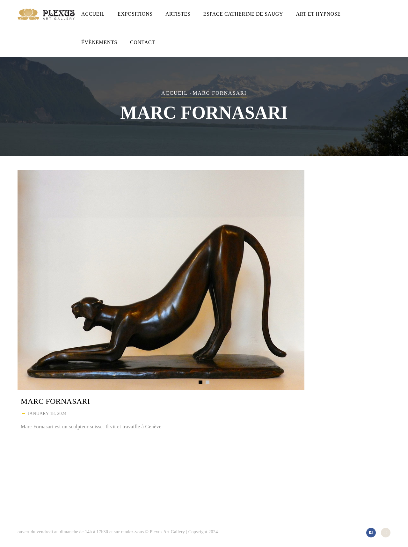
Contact (142, 42)
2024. (213, 531)
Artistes (178, 14)
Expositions (135, 14)
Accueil (93, 14)
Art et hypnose (318, 14)
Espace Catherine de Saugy (243, 14)
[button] (200, 382)
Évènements (99, 42)
